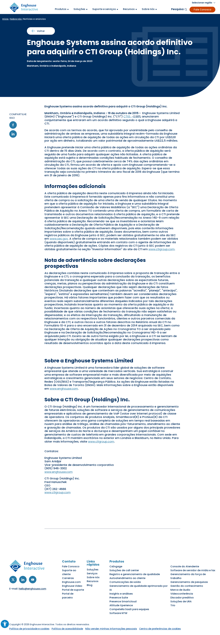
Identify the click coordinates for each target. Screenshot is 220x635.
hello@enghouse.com (32, 588)
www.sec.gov (59, 239)
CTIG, (132, 116)
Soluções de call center (124, 570)
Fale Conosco (202, 9)
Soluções (92, 569)
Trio (172, 605)
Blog (89, 585)
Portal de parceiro (67, 595)
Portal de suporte (73, 590)
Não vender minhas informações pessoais (111, 628)
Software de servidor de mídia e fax (192, 570)
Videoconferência (181, 593)
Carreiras (68, 578)
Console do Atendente (184, 566)
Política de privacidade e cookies (29, 628)
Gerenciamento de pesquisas (189, 582)
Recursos (92, 581)
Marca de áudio (180, 590)
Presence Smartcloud (123, 601)
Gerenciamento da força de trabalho (188, 576)
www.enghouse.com (64, 389)
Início (5, 19)
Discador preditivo (182, 597)
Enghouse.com (71, 582)
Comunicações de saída (125, 582)
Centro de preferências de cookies (160, 628)
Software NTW (118, 613)
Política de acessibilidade (67, 628)
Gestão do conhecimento (186, 586)
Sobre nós (16, 19)
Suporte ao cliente (69, 572)
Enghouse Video (72, 586)
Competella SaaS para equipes (129, 609)
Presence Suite (118, 597)
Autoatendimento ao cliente (127, 578)
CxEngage (115, 566)
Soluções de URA (181, 601)
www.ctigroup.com (161, 249)
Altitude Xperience (121, 605)
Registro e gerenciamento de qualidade (134, 574)
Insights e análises (121, 593)
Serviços (92, 573)
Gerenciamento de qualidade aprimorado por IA (138, 588)
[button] (203, 3)
